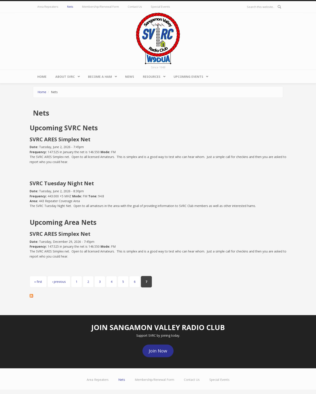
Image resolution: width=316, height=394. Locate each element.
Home (42, 76)
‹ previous (59, 282)
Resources (152, 75)
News (129, 76)
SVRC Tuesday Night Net (62, 183)
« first (38, 282)
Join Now (158, 351)
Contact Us (135, 7)
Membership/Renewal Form (100, 7)
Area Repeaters (47, 7)
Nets (70, 7)
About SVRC (66, 75)
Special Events (160, 7)
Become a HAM (101, 75)
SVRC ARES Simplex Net (60, 139)
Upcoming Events (189, 75)
